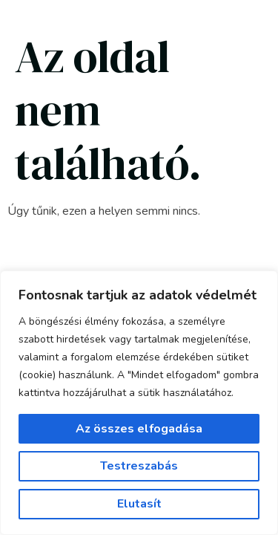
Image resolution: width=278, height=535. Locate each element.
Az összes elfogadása (139, 429)
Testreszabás (139, 466)
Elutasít (139, 504)
